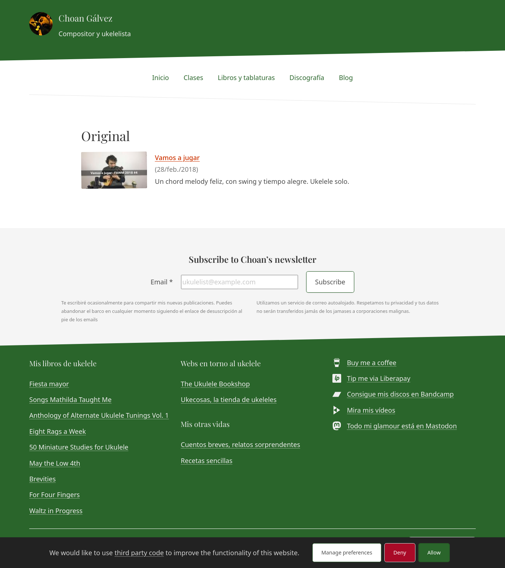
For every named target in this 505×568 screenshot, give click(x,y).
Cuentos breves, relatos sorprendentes (240, 444)
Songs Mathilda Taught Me (70, 399)
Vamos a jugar (177, 157)
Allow (434, 552)
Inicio (160, 77)
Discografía (307, 77)
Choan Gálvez (85, 18)
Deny (399, 552)
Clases (193, 77)
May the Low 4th (54, 463)
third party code (139, 552)
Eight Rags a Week (57, 431)
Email (162, 281)
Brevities (42, 478)
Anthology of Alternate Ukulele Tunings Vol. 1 (99, 415)
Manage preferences (346, 552)
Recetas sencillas (206, 460)
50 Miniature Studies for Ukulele (78, 447)
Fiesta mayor (49, 383)
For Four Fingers (54, 494)
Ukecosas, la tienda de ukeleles (228, 399)
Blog (346, 77)
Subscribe (330, 281)
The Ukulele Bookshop (215, 383)
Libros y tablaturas (246, 77)
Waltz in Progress (56, 510)
